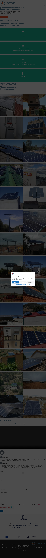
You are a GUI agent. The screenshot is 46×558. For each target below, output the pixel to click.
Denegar (23, 282)
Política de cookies (18, 284)
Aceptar (15, 282)
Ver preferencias (30, 282)
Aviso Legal (28, 284)
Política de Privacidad (23, 284)
